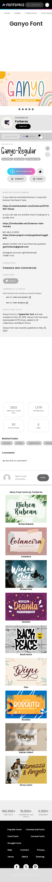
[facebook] (16, 867)
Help (9, 850)
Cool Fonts (12, 836)
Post (43, 477)
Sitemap (40, 856)
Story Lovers (26, 785)
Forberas (21, 121)
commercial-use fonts (26, 816)
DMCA (25, 856)
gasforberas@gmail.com (16, 246)
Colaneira (26, 556)
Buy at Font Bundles (17, 303)
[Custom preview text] (10, 136)
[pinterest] (35, 867)
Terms (10, 856)
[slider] (27, 136)
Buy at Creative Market (18, 297)
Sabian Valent (26, 752)
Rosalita (26, 719)
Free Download (21, 171)
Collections (31, 13)
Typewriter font (26, 314)
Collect (17, 179)
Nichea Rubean (26, 524)
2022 (13, 407)
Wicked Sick (26, 589)
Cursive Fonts (38, 836)
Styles (17, 13)
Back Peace (26, 654)
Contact (23, 126)
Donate (11, 281)
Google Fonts (14, 843)
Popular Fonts (14, 829)
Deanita (26, 621)
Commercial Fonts (35, 829)
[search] (34, 4)
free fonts (8, 815)
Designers (43, 815)
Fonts (7, 13)
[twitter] (26, 867)
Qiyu (26, 687)
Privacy (41, 850)
